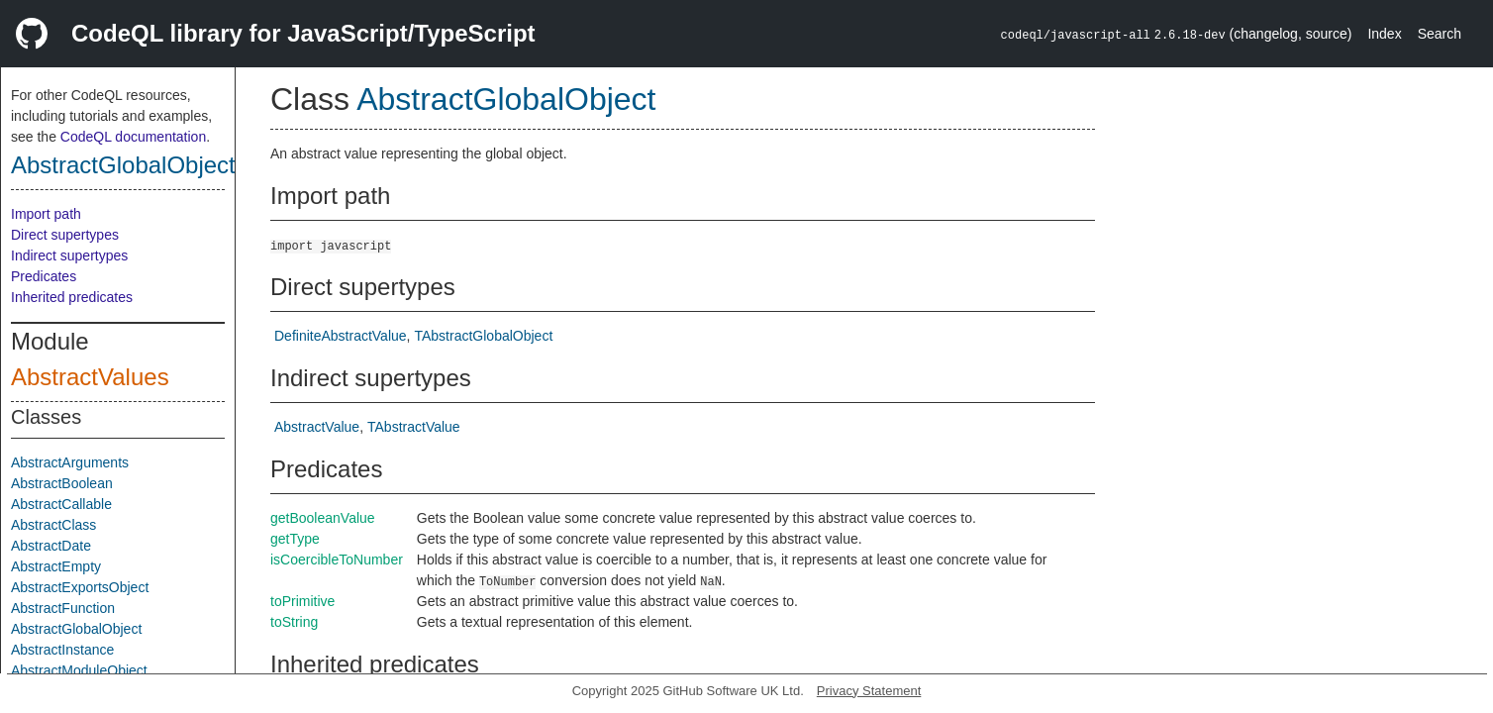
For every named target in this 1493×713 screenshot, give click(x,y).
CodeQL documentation (133, 137)
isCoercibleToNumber (336, 559)
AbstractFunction (63, 608)
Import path (46, 214)
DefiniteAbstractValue (340, 336)
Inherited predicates (72, 297)
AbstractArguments (70, 462)
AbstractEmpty (56, 566)
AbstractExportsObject (80, 587)
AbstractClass (53, 525)
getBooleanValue (322, 518)
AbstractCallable (61, 504)
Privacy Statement (869, 690)
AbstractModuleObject (79, 670)
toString (294, 622)
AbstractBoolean (62, 483)
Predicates (43, 276)
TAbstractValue (413, 427)
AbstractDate (51, 546)
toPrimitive (302, 601)
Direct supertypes (65, 235)
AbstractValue (316, 427)
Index (1384, 34)
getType (295, 539)
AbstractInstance (62, 650)
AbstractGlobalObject (123, 165)
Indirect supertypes (69, 255)
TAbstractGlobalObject (483, 336)
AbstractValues (90, 376)
